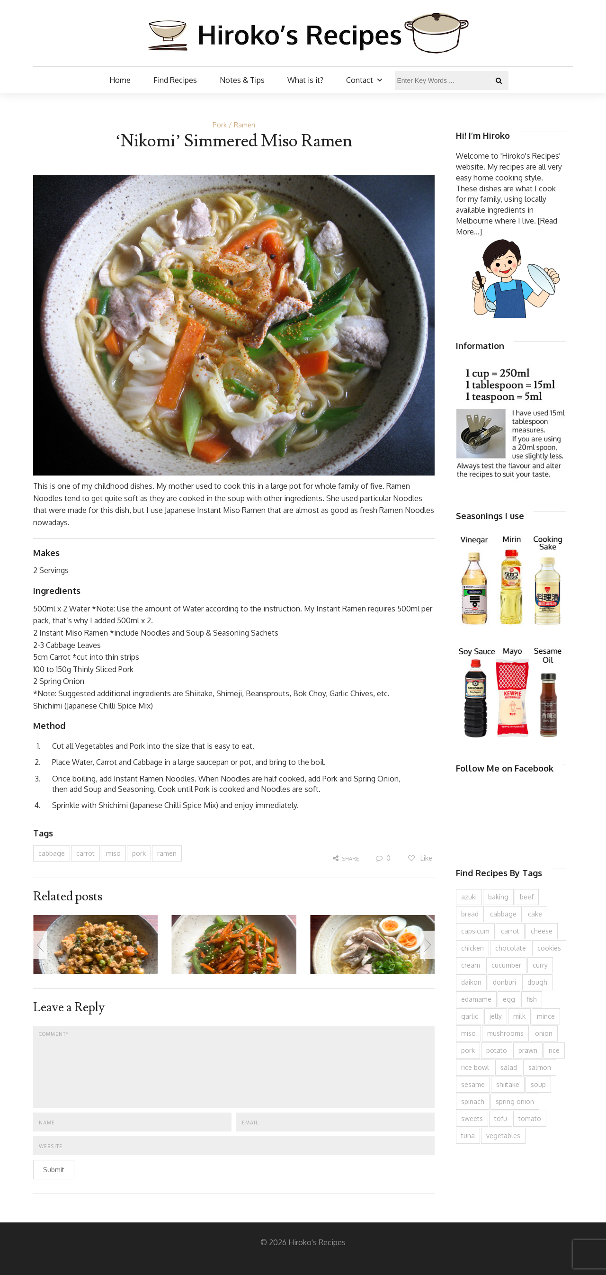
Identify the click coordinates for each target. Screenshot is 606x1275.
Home (120, 80)
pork (139, 853)
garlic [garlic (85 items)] (469, 1016)
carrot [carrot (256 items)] (510, 931)
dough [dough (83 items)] (537, 982)
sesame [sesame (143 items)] (473, 1084)
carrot (85, 853)
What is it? (305, 80)
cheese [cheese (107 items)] (542, 931)
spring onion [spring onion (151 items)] (515, 1101)
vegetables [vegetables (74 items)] (503, 1135)
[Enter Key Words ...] (451, 80)
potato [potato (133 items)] (496, 1050)
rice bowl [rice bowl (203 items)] (475, 1067)
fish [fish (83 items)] (531, 999)
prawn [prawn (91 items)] (527, 1050)
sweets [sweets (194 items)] (472, 1118)
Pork (220, 125)
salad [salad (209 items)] (508, 1067)
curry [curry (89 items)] (540, 965)
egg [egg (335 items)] (509, 999)
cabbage (51, 853)
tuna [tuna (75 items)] (468, 1135)
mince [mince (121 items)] (546, 1016)
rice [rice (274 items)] (554, 1050)
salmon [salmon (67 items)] (539, 1067)
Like (419, 858)
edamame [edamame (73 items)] (476, 999)
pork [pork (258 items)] (468, 1050)
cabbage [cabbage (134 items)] (503, 914)
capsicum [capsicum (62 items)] (475, 931)
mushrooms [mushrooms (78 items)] (505, 1033)
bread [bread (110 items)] (470, 914)
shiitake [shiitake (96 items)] (507, 1084)
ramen (167, 853)
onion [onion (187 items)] (544, 1033)
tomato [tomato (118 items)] (529, 1118)
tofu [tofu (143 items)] (500, 1118)
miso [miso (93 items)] (468, 1033)
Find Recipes (175, 80)
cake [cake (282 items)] (535, 914)
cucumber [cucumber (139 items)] (506, 965)
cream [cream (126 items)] (470, 965)
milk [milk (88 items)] (519, 1016)
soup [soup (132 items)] (538, 1084)
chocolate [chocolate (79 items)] (510, 948)
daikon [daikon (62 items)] (471, 982)
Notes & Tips (242, 80)
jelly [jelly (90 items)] (496, 1016)
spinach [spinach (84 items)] (472, 1101)
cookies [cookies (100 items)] (549, 948)
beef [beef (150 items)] (527, 897)
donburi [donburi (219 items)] (504, 982)
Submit (53, 1170)
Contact (364, 80)
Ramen (244, 125)
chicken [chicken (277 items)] (472, 948)
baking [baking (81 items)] (498, 897)
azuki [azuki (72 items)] (469, 897)
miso (113, 853)
